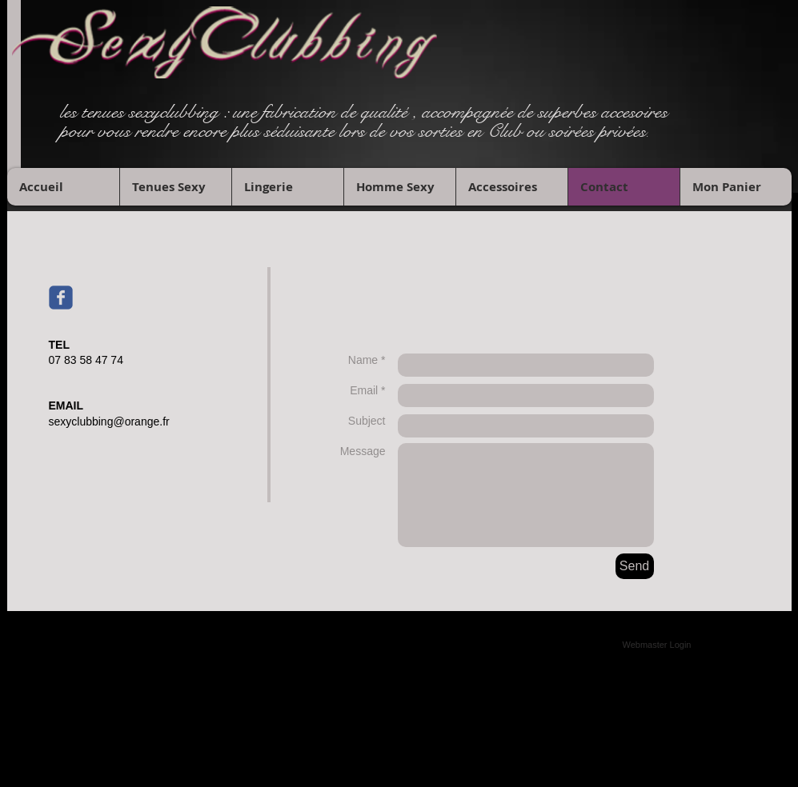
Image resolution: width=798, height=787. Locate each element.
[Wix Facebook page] (61, 298)
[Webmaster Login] (657, 645)
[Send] (635, 566)
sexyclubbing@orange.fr (109, 421)
